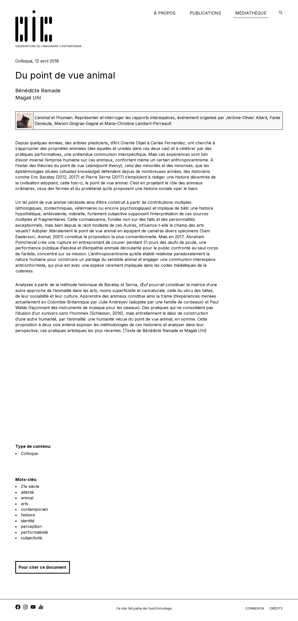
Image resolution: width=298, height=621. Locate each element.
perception (31, 526)
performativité (34, 532)
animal (27, 497)
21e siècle (30, 486)
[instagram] (25, 607)
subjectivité (31, 537)
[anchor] (40, 607)
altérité (27, 492)
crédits (276, 608)
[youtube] (33, 607)
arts (24, 503)
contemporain (34, 509)
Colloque (29, 453)
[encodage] (281, 13)
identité (27, 520)
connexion (254, 608)
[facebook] (17, 607)
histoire (28, 514)
